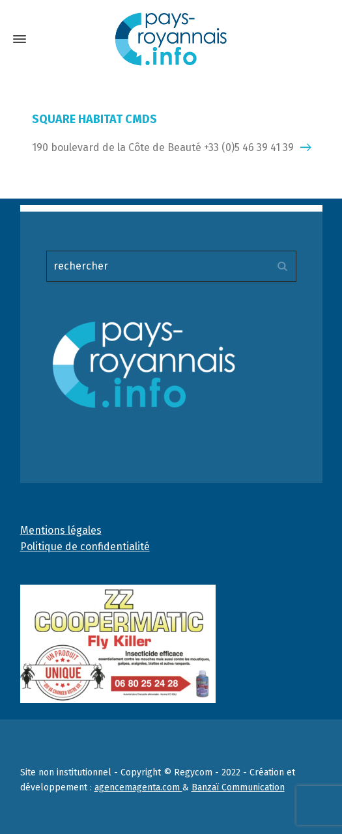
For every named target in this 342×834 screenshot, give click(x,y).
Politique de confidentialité (85, 546)
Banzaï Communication (238, 787)
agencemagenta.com (138, 787)
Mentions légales (61, 530)
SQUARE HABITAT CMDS (94, 119)
